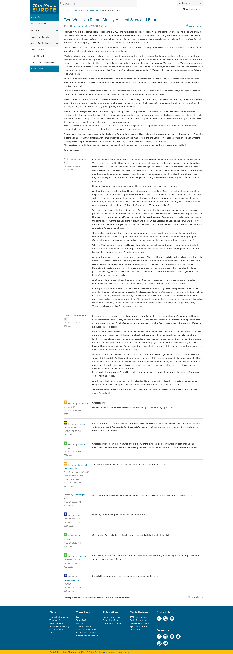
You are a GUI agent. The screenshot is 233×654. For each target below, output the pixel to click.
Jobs (51, 632)
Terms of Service (107, 652)
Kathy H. (81, 444)
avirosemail (83, 403)
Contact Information (59, 617)
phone (165, 618)
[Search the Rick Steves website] (98, 3)
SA (79, 535)
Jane (80, 515)
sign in (192, 9)
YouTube (172, 636)
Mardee (81, 424)
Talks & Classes (83, 626)
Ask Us (79, 623)
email (159, 618)
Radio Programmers (139, 620)
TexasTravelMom (71, 580)
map (172, 618)
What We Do (55, 620)
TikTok (178, 636)
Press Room (136, 629)
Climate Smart (56, 629)
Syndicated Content (139, 623)
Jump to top (197, 597)
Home (67, 10)
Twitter (165, 643)
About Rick (36, 17)
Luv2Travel (83, 556)
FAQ (78, 617)
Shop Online (37, 68)
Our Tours (36, 30)
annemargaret (80, 26)
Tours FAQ (81, 620)
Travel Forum (78, 10)
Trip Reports (92, 10)
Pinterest (159, 643)
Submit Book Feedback (87, 635)
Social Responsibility (59, 626)
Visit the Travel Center (86, 629)
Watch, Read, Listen (40, 43)
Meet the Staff (56, 623)
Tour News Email (111, 620)
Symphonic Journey (139, 626)
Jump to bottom (196, 26)
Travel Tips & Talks (40, 36)
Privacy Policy (123, 652)
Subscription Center (112, 623)
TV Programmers (138, 617)
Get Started (38, 56)
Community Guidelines (43, 62)
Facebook (159, 636)
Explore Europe (38, 23)
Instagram (165, 636)
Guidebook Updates (86, 632)
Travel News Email (112, 617)
